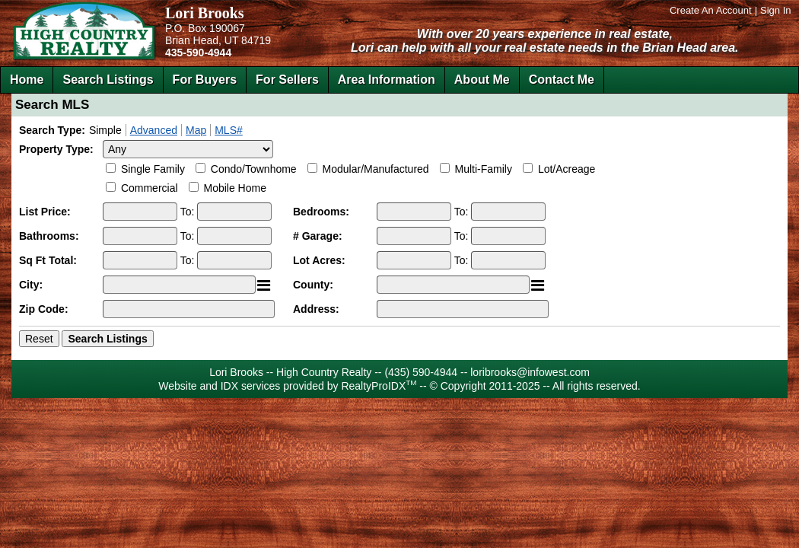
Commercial (149, 188)
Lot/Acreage (567, 169)
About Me (482, 79)
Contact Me (561, 79)
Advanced (153, 130)
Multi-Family (483, 169)
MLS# (229, 130)
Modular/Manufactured (376, 169)
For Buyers (205, 79)
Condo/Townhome (254, 169)
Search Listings (107, 79)
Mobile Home (234, 188)
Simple (105, 130)
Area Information (386, 79)
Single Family (153, 169)
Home (26, 79)
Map (196, 130)
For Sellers (287, 79)
